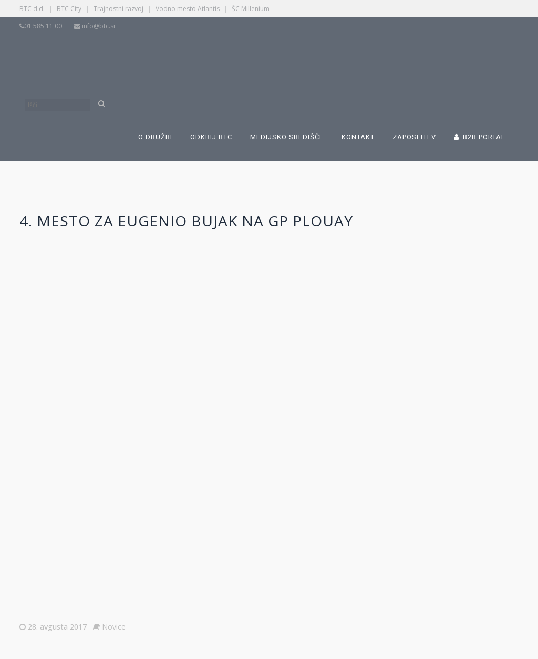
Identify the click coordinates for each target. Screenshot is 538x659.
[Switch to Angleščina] (364, 56)
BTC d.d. (32, 8)
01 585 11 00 (43, 26)
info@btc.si (98, 26)
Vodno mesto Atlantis (188, 8)
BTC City (69, 8)
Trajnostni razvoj (118, 8)
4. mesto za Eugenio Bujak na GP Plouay (186, 221)
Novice (114, 627)
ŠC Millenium (251, 8)
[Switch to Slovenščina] (202, 56)
